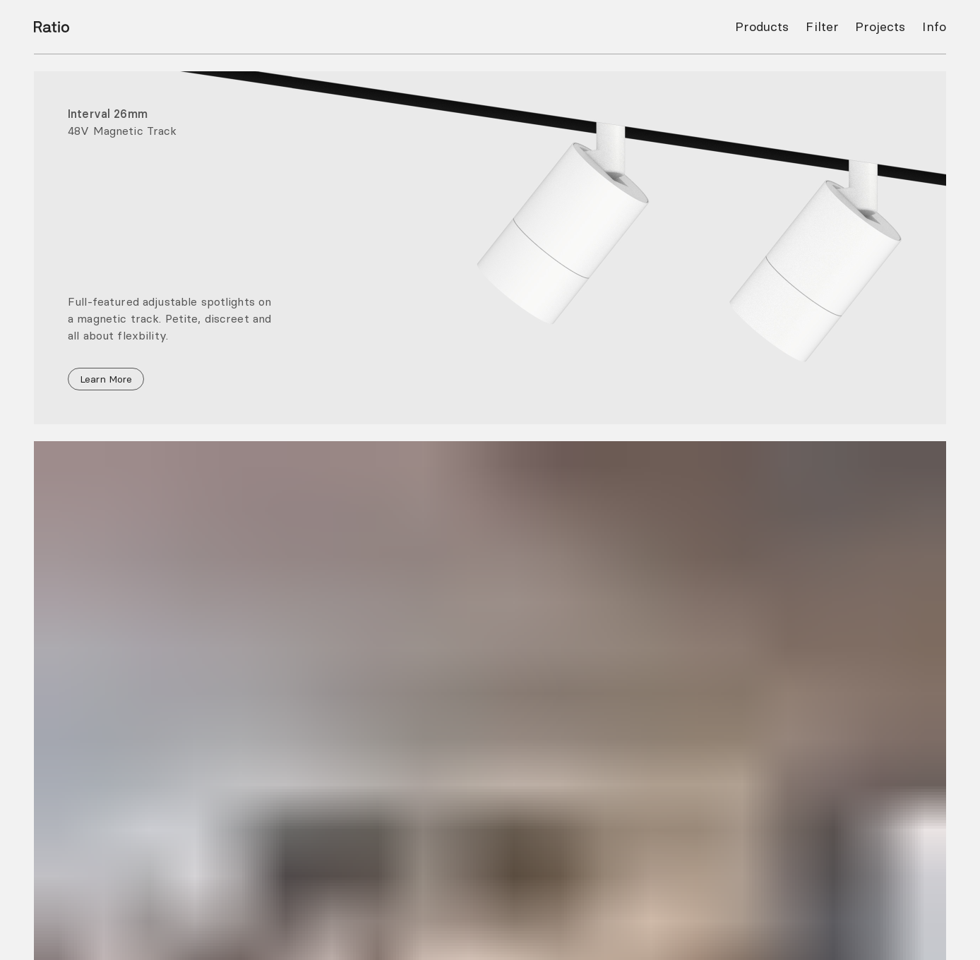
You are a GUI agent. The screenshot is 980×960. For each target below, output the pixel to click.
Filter (822, 26)
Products (762, 26)
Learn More (106, 379)
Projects (880, 26)
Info (934, 26)
